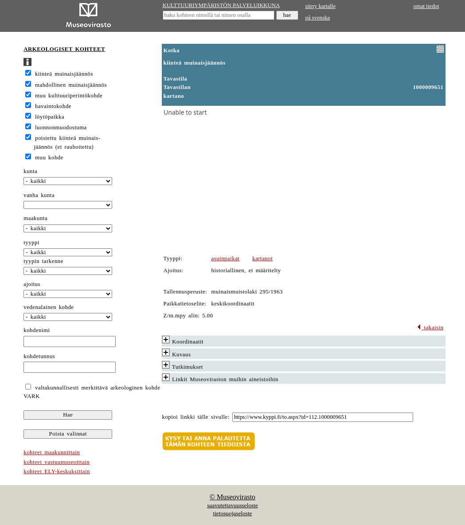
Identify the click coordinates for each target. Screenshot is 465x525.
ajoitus (31, 284)
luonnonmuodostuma (61, 127)
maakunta (35, 218)
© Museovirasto (232, 497)
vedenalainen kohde (48, 307)
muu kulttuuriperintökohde (68, 96)
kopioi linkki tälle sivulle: (196, 417)
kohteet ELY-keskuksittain (56, 471)
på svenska (317, 18)
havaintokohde (53, 106)
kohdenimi (36, 330)
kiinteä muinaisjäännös (64, 74)
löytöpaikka (49, 117)
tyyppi (31, 242)
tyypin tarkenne (43, 261)
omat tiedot (426, 6)
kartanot (262, 258)
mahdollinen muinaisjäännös (71, 85)
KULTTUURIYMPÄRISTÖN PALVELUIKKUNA (221, 5)
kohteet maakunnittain (51, 452)
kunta (30, 171)
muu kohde (49, 157)
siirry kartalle (320, 6)
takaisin (430, 327)
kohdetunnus (39, 356)
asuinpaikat (225, 258)
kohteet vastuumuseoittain (56, 462)
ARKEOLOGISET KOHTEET (64, 49)
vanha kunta (39, 195)
